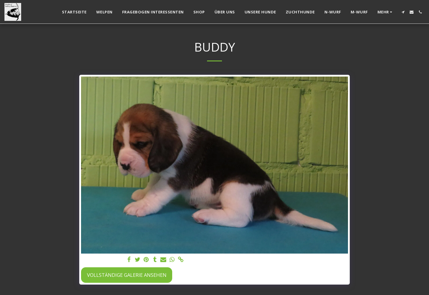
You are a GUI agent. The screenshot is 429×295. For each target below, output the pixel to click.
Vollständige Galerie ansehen (127, 274)
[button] (403, 12)
